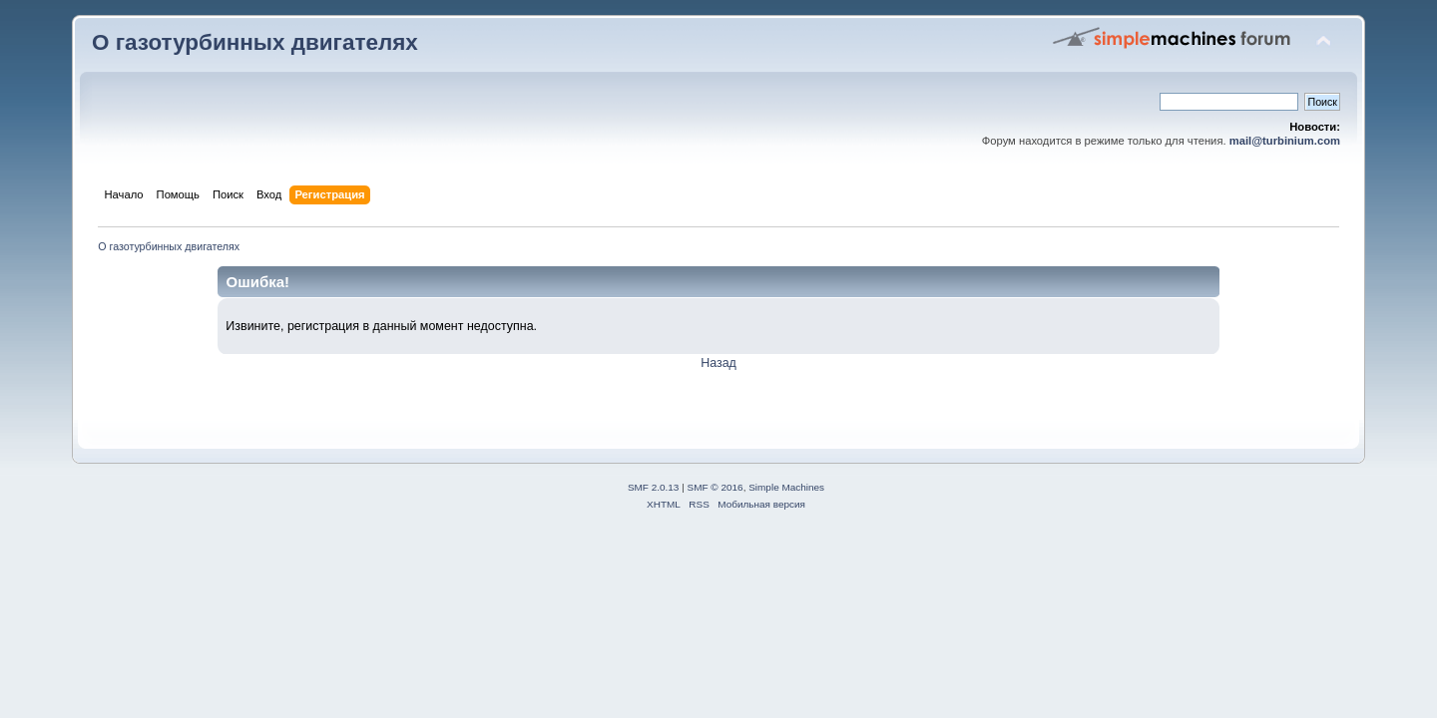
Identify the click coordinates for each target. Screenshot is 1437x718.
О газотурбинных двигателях (255, 42)
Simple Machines (786, 487)
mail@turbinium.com (1284, 141)
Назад (718, 363)
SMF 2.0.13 (654, 487)
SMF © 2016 (715, 487)
